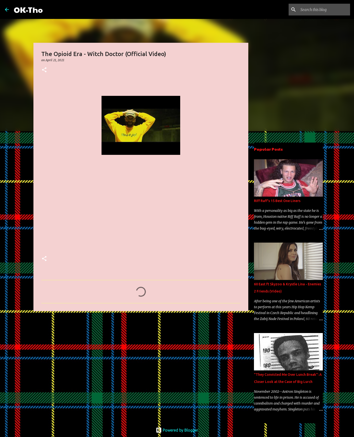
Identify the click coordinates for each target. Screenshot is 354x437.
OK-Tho (28, 9)
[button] (44, 70)
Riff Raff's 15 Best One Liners (277, 201)
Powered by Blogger (177, 430)
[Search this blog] (324, 9)
